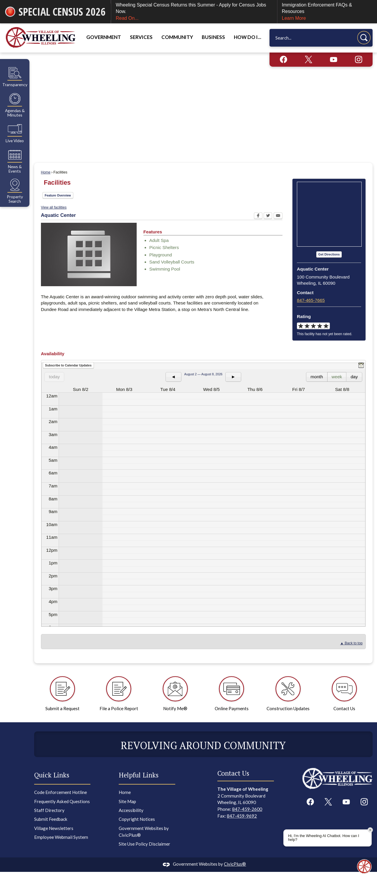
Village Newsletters (53, 828)
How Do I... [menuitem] (247, 37)
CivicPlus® (235, 864)
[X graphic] (308, 59)
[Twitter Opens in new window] (268, 216)
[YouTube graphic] (333, 59)
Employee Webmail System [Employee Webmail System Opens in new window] (61, 837)
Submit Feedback (50, 819)
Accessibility (131, 810)
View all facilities (54, 207)
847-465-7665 (311, 300)
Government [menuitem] (103, 37)
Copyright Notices (137, 819)
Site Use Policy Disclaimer (144, 843)
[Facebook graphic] (283, 59)
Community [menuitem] (177, 37)
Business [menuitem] (213, 37)
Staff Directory (49, 810)
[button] (364, 37)
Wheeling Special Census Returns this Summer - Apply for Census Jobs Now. (194, 12)
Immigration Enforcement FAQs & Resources (327, 12)
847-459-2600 (247, 809)
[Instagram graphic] (358, 59)
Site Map (127, 801)
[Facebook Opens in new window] (258, 216)
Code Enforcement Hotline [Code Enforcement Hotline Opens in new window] (60, 792)
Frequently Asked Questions (62, 801)
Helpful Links (138, 775)
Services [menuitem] (141, 37)
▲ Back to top (351, 643)
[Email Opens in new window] (278, 216)
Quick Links (51, 775)
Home (45, 172)
